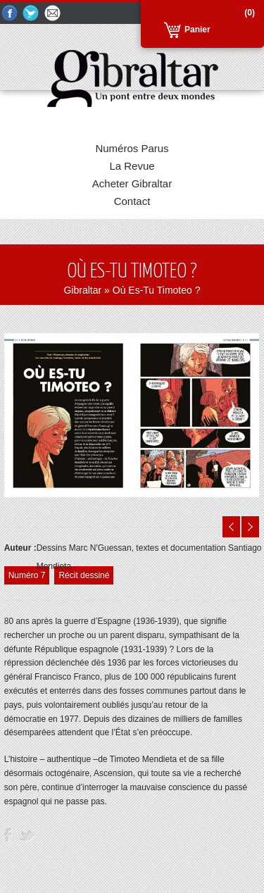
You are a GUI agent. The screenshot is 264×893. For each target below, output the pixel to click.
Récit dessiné (83, 575)
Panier (197, 30)
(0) (249, 13)
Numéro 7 (27, 575)
